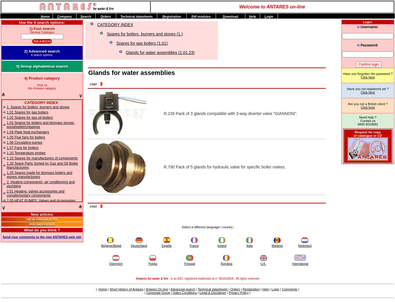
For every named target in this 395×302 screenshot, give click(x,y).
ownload (230, 16)
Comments (289, 289)
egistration (171, 16)
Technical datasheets (213, 289)
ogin (268, 16)
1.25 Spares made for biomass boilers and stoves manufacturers (39, 175)
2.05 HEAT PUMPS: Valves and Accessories (41, 201)
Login (275, 289)
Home (103, 289)
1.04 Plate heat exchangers (28, 132)
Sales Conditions (184, 292)
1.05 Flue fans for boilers (26, 137)
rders (106, 16)
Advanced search (183, 289)
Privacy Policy (239, 292)
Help (265, 289)
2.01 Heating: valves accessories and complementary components (36, 193)
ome (45, 16)
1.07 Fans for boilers (22, 148)
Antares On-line (157, 289)
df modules (201, 16)
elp (252, 16)
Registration (251, 289)
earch (86, 16)
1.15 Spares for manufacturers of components (42, 158)
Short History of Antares (126, 289)
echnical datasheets (137, 16)
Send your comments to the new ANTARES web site (42, 237)
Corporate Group (158, 292)
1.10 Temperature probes (26, 153)
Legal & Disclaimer (212, 292)
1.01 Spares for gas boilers (27, 112)
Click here (368, 77)
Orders (235, 289)
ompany (64, 16)
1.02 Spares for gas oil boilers (30, 118)
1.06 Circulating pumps (24, 143)
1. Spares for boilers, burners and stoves (38, 107)
